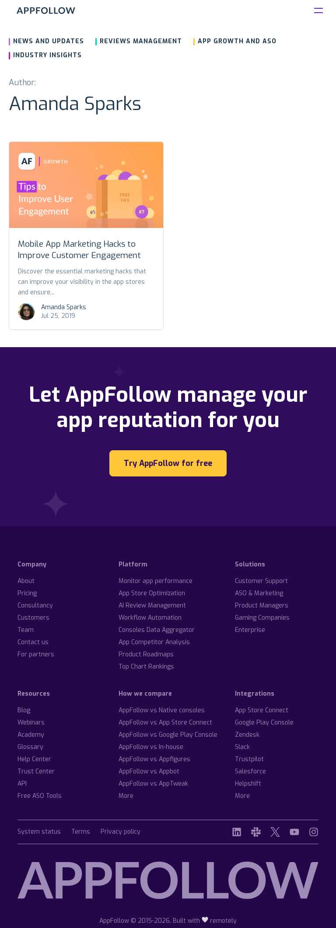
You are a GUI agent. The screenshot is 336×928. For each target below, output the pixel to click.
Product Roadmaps (146, 654)
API (22, 784)
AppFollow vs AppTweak (153, 784)
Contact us (33, 642)
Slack (242, 747)
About (26, 581)
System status (39, 832)
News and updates (48, 41)
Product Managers (261, 605)
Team (26, 630)
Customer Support (261, 581)
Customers (33, 618)
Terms (80, 832)
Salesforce (250, 771)
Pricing (27, 593)
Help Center (34, 759)
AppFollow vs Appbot (149, 771)
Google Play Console (264, 722)
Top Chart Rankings (146, 666)
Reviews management (141, 41)
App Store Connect (261, 710)
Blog (24, 710)
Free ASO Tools (40, 796)
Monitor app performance (155, 581)
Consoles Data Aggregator (157, 630)
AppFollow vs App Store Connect (165, 722)
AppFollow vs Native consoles (162, 710)
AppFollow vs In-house (151, 747)
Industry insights (47, 55)
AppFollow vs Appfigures (154, 759)
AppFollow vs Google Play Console (168, 735)
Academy (31, 735)
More (126, 796)
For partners (36, 654)
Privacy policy (120, 832)
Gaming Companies (262, 618)
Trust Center (36, 771)
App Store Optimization (152, 593)
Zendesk (247, 735)
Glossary (30, 747)
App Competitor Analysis (154, 642)
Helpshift (248, 784)
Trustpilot (249, 759)
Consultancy (35, 605)
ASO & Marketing (259, 593)
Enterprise (250, 630)
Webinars (31, 722)
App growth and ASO (237, 41)
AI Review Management (152, 605)
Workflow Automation (150, 618)
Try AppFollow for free (168, 463)
